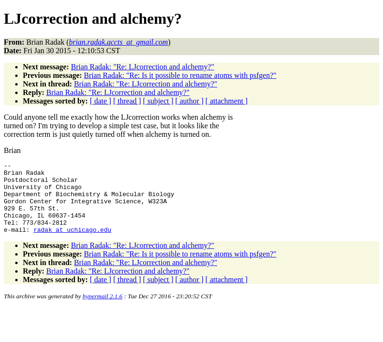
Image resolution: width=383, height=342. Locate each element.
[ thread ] (127, 101)
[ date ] (100, 101)
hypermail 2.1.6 (103, 310)
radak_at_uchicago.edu (72, 243)
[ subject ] (158, 101)
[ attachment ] (226, 101)
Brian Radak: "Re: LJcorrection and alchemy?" (142, 67)
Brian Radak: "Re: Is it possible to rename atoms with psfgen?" (180, 75)
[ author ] (189, 101)
